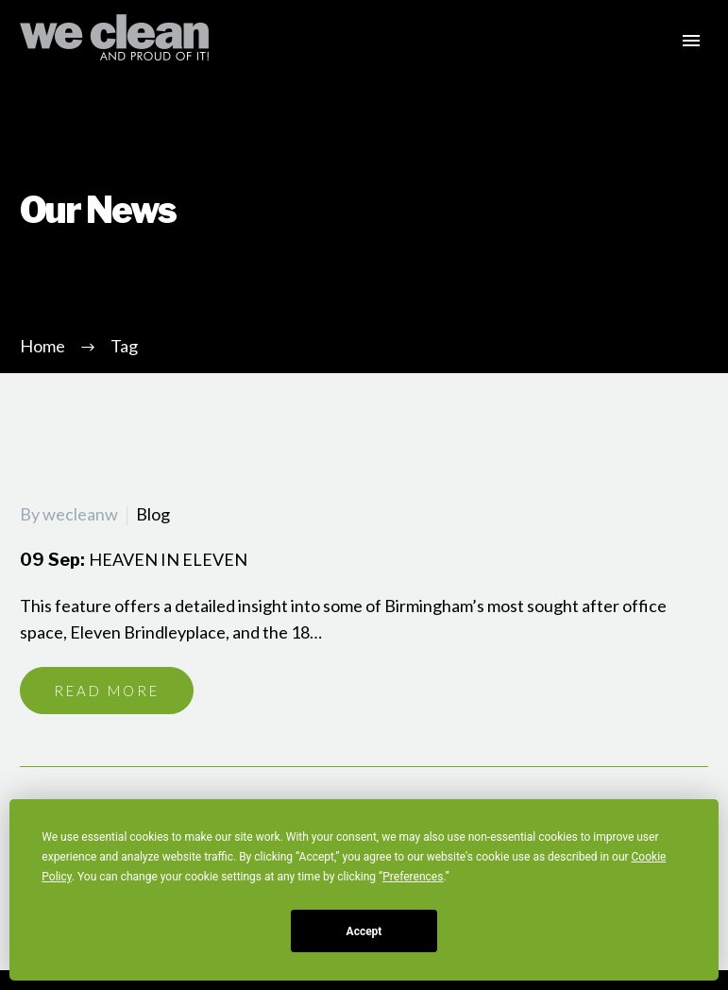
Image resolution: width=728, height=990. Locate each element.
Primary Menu (691, 40)
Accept (364, 931)
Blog (153, 514)
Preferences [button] (412, 876)
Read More (107, 690)
